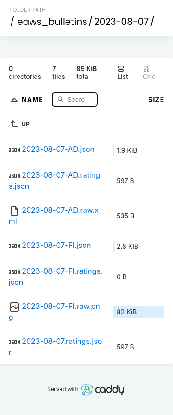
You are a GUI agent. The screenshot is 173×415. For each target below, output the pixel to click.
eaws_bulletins (52, 21)
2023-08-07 (121, 21)
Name (33, 99)
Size (156, 99)
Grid (149, 72)
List (122, 72)
